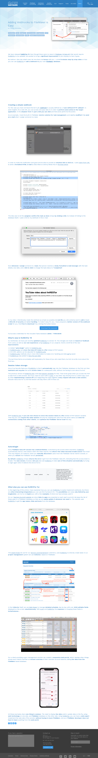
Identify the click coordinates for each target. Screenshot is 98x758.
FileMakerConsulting (33, 3)
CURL (51, 375)
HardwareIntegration (41, 3)
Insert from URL (84, 162)
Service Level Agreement (39, 553)
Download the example (49, 328)
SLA (55, 3)
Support (61, 3)
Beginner (23, 33)
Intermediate (31, 33)
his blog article (63, 164)
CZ (91, 3)
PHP (46, 33)
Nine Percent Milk (35, 356)
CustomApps (25, 3)
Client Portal (15, 553)
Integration (40, 33)
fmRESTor (12, 35)
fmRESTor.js (14, 356)
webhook (43, 108)
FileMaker (11, 33)
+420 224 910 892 (49, 740)
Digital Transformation (37, 35)
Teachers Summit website (22, 497)
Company (10, 755)
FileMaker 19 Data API (62, 54)
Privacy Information (76, 746)
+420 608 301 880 (47, 744)
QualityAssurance (49, 3)
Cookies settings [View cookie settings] (44, 755)
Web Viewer (33, 607)
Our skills (73, 3)
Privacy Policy (34, 755)
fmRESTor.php (36, 348)
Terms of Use (24, 755)
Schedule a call (48, 747)
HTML (27, 35)
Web (17, 33)
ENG (92, 4)
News (80, 3)
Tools (67, 3)
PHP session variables (46, 373)
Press (16, 755)
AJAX (42, 609)
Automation (19, 35)
